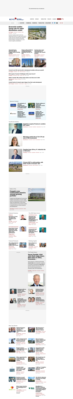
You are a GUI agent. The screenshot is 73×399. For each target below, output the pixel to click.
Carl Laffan (10, 221)
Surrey (40, 344)
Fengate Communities (14, 199)
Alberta (43, 332)
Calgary (25, 83)
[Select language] (14, 23)
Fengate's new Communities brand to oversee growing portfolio (18, 193)
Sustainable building (39, 303)
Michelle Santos (38, 118)
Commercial (15, 32)
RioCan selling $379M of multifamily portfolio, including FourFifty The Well (27, 51)
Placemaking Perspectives (13, 226)
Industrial (19, 32)
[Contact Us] (57, 23)
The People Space (32, 252)
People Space (34, 270)
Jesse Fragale (31, 246)
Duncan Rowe (38, 109)
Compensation (33, 223)
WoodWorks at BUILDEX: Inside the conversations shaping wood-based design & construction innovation (41, 389)
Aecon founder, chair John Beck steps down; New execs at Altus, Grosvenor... (36, 257)
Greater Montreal (43, 353)
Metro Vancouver (23, 71)
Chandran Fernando (32, 222)
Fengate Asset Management (15, 198)
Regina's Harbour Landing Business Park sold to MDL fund (21, 349)
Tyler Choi (37, 352)
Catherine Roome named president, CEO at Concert (40, 290)
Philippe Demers (11, 234)
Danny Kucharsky (19, 361)
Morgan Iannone (20, 109)
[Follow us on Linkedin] (55, 23)
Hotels (10, 222)
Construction (38, 394)
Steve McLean (25, 126)
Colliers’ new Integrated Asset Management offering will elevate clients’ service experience (40, 114)
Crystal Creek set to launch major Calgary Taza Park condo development (25, 82)
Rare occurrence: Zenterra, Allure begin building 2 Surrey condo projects (41, 340)
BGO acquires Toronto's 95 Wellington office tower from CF (22, 74)
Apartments (21, 208)
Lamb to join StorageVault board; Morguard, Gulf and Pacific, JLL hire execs (22, 301)
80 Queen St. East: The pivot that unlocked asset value (13, 218)
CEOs (18, 71)
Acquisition (33, 152)
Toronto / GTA (22, 75)
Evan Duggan (11, 32)
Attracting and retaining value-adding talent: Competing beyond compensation (33, 219)
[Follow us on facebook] (53, 23)
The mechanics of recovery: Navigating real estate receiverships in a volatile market (22, 105)
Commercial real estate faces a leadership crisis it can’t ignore (33, 231)
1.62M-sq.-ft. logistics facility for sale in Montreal (41, 368)
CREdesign (11, 215)
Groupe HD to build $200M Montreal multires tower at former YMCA (40, 349)
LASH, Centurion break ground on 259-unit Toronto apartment (21, 340)
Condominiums (21, 83)
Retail (34, 165)
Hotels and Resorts (39, 332)
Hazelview (34, 126)
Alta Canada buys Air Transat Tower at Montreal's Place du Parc (40, 359)
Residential (15, 54)
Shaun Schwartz (11, 79)
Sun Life (34, 139)
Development (31, 247)
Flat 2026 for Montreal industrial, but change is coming (41, 378)
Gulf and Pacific (20, 305)
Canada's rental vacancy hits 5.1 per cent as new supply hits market (21, 369)
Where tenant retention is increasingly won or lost (21, 387)
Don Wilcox (23, 54)
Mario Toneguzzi (37, 54)
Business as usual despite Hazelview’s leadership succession (21, 378)
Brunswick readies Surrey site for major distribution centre (16, 28)
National (19, 79)
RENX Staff (10, 54)
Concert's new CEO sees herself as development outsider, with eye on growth (26, 70)
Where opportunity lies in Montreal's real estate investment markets (21, 359)
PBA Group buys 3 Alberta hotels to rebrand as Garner (40, 328)
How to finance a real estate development (33, 244)
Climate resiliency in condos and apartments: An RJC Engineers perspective (40, 105)
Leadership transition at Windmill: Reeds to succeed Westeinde (40, 299)
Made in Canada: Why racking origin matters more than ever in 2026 (24, 77)
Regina (20, 352)
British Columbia (38, 395)
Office (18, 75)
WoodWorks (42, 394)
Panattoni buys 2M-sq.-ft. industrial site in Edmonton (34, 150)
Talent (34, 235)
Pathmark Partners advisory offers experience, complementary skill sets (21, 330)
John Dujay (25, 152)
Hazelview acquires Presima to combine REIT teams (34, 124)
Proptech (17, 334)
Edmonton (37, 152)
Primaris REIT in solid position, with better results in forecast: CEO (33, 163)
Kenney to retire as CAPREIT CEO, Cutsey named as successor (21, 291)
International (39, 126)
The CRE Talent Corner (33, 215)
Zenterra (37, 344)
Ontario (25, 208)
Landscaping (18, 391)
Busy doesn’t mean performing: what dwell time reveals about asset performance (13, 230)
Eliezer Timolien (11, 246)
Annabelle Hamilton (39, 393)
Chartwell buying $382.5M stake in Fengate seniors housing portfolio (14, 51)
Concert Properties (39, 294)
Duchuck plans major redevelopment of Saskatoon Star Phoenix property (39, 51)
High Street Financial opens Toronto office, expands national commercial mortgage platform (21, 114)
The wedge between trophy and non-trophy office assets (13, 244)
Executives (39, 270)
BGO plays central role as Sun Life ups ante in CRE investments (33, 137)
